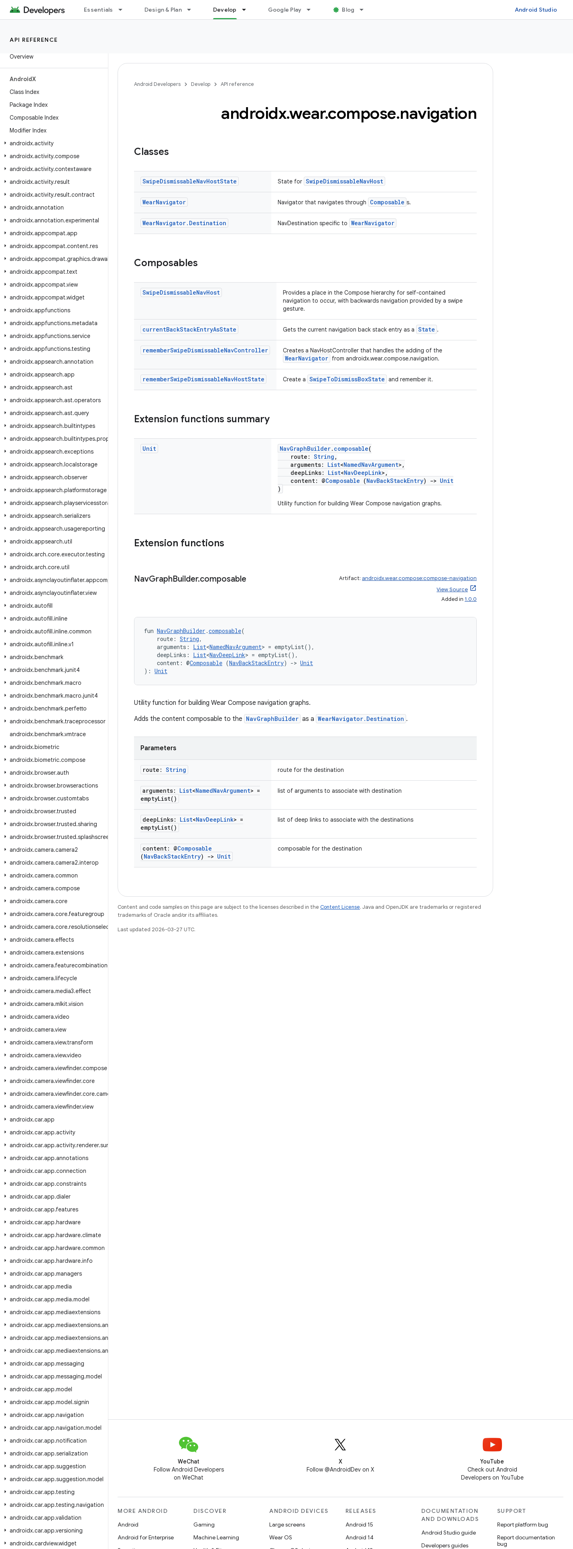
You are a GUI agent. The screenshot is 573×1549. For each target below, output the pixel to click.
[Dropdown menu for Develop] (247, 9)
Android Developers (157, 84)
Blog (348, 9)
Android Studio (536, 9)
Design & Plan (163, 9)
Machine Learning (216, 1537)
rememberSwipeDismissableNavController (205, 350)
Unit (149, 448)
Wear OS (280, 1537)
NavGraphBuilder (305, 448)
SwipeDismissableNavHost (344, 181)
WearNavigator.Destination (184, 223)
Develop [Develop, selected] (225, 9)
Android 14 (359, 1537)
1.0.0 (471, 599)
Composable (387, 202)
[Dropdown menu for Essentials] (124, 9)
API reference (34, 39)
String (324, 456)
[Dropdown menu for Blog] (365, 9)
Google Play (285, 9)
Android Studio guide (448, 1532)
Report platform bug (522, 1524)
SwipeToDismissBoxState (347, 379)
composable (351, 448)
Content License (340, 907)
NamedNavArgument (370, 464)
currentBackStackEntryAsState (189, 329)
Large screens (287, 1524)
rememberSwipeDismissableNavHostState (203, 379)
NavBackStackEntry (394, 480)
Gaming (204, 1524)
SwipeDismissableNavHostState (189, 181)
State (426, 329)
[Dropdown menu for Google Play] (312, 9)
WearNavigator (164, 202)
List (333, 464)
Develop (200, 84)
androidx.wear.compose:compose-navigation (419, 578)
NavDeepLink (363, 472)
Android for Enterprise (146, 1537)
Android (128, 1524)
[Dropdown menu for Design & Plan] (192, 9)
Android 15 (359, 1524)
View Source (452, 589)
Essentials (98, 9)
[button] (52, 143)
